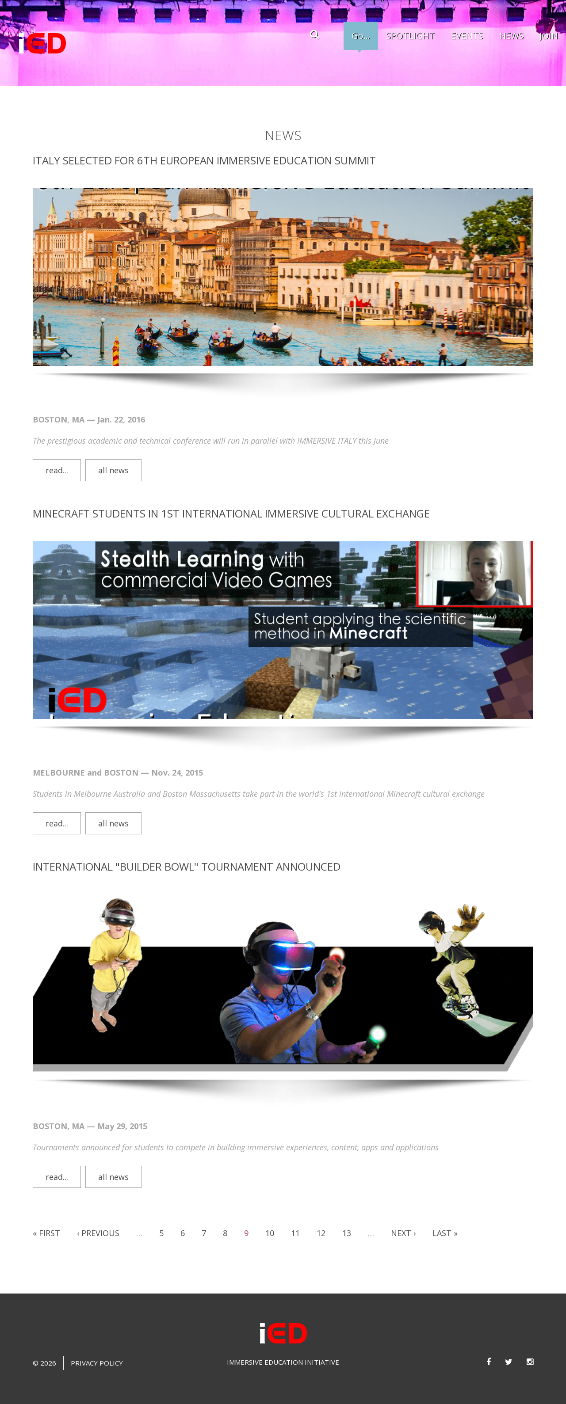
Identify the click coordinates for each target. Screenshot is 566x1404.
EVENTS (467, 36)
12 (321, 1223)
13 (346, 1223)
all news (113, 460)
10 (269, 1223)
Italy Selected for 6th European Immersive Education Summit (204, 150)
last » (445, 1223)
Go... (361, 36)
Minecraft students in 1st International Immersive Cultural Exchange (231, 503)
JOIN (548, 36)
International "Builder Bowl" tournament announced (186, 856)
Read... (57, 460)
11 (295, 1223)
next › (403, 1223)
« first (46, 1223)
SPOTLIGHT (410, 36)
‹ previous (98, 1223)
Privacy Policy (97, 1352)
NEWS (511, 36)
